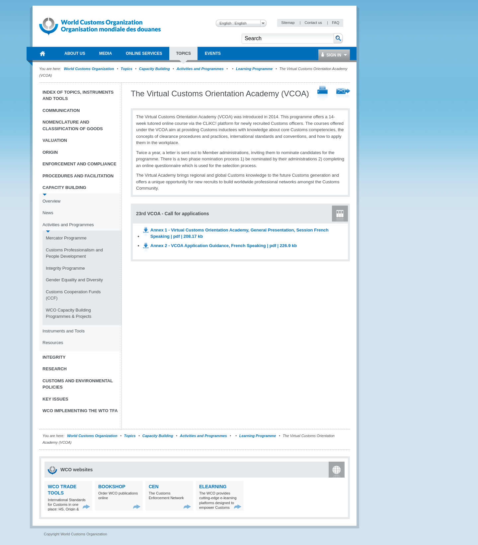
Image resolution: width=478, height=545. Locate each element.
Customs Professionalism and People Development (74, 253)
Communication (61, 110)
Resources (52, 342)
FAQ (335, 23)
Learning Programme (254, 69)
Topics (126, 69)
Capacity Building (154, 69)
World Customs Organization (89, 69)
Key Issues (55, 399)
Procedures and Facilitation (78, 175)
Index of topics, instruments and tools (78, 95)
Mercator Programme (66, 237)
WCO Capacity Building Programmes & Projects (68, 313)
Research (54, 368)
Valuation (54, 140)
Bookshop (111, 486)
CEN (154, 486)
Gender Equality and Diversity (74, 279)
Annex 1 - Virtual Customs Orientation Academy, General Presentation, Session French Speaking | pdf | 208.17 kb (239, 233)
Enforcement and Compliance (79, 163)
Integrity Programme (65, 268)
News (47, 212)
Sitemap (288, 23)
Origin (50, 152)
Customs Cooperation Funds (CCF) (73, 295)
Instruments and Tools (63, 330)
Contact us (313, 23)
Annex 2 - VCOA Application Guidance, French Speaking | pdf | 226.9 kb (223, 245)
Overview (51, 201)
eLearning (212, 486)
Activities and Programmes (200, 69)
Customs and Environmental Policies (77, 384)
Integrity (53, 357)
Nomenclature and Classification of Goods (72, 125)
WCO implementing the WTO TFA (80, 410)
